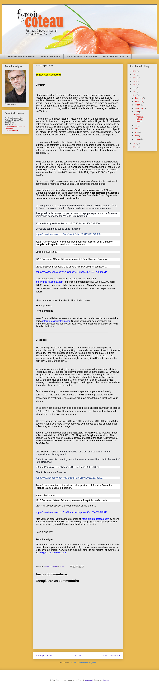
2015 (135, 143)
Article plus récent (44, 655)
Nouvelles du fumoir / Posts (21, 56)
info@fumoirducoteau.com (15, 126)
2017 (135, 92)
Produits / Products (50, 56)
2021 (135, 78)
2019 (135, 85)
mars (137, 136)
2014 (135, 147)
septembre (139, 108)
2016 (135, 95)
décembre (139, 98)
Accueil (77, 655)
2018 (135, 88)
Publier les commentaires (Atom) (83, 663)
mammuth (89, 680)
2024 (135, 74)
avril (136, 132)
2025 (135, 71)
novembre (139, 101)
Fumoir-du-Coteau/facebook (11, 129)
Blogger (106, 680)
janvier (137, 139)
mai (136, 129)
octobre (138, 105)
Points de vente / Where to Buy (82, 56)
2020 (135, 81)
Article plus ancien (111, 655)
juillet (137, 112)
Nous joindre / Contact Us (115, 56)
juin (136, 125)
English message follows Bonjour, (139, 118)
